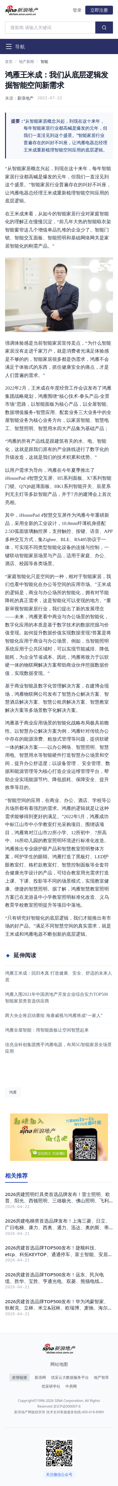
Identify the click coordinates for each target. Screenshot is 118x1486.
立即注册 (99, 10)
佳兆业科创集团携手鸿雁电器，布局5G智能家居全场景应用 (58, 1048)
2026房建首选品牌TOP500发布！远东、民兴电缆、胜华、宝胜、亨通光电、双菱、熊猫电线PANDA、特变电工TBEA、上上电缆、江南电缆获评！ (56, 1277)
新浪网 (40, 1377)
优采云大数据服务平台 (70, 1377)
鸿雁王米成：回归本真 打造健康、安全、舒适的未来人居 (58, 976)
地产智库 (101, 1377)
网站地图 (59, 1364)
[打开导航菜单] (15, 46)
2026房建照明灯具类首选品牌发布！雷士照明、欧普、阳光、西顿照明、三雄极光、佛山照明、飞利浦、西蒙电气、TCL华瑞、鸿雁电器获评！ (57, 1197)
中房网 (71, 1386)
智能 (44, 61)
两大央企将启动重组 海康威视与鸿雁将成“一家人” (54, 1015)
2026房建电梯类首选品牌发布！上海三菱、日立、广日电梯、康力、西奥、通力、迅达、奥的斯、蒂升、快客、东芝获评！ (57, 1224)
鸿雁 (13, 1092)
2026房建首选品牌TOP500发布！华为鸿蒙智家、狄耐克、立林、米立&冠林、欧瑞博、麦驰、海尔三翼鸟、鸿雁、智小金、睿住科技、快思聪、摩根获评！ (58, 1304)
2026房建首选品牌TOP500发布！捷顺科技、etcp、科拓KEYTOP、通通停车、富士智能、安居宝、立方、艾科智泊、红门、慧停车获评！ (56, 1250)
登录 (77, 10)
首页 (9, 61)
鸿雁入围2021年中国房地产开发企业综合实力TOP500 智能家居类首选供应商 (56, 997)
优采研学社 (51, 1386)
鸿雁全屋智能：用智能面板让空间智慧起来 (47, 1030)
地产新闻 (26, 61)
